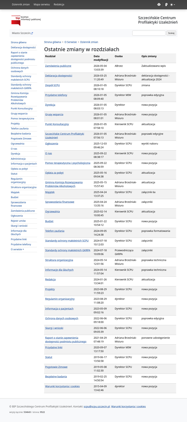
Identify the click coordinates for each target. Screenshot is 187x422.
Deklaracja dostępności (23, 47)
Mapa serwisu (42, 4)
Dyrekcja (15, 153)
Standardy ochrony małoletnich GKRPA (21, 86)
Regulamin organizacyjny (18, 180)
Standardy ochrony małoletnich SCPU (21, 78)
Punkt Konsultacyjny (22, 108)
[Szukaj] (148, 33)
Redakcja (59, 4)
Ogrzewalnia (17, 143)
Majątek (15, 192)
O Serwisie (71, 42)
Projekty (15, 123)
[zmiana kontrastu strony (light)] (172, 5)
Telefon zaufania (19, 128)
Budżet (14, 197)
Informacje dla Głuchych (18, 232)
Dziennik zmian (21, 4)
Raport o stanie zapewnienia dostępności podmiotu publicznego (23, 57)
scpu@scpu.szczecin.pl (97, 406)
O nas (14, 148)
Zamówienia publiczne (23, 210)
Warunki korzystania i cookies (62, 386)
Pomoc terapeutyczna (22, 118)
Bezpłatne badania (21, 133)
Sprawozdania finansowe (18, 204)
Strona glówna (52, 42)
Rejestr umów (18, 220)
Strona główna (18, 42)
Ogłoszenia (17, 215)
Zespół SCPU (52, 85)
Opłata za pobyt (19, 168)
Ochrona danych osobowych (20, 69)
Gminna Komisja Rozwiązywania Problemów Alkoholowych (19, 98)
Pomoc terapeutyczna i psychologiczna (67, 163)
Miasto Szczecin (21, 33)
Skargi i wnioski (19, 225)
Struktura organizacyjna (23, 187)
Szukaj (171, 33)
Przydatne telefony (21, 244)
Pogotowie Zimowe (21, 138)
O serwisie (16, 249)
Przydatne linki (19, 239)
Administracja (18, 158)
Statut (14, 173)
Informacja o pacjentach (24, 163)
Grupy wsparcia (19, 113)
